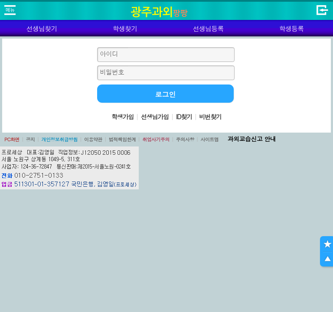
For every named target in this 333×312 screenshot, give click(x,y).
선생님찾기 (41, 28)
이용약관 (93, 139)
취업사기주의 (156, 139)
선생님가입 (155, 116)
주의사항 (185, 139)
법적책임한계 (122, 139)
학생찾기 (125, 28)
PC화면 (12, 139)
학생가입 (122, 116)
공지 (30, 139)
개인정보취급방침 (59, 139)
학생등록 (291, 28)
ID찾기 (184, 116)
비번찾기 (210, 116)
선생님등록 (208, 28)
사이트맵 (209, 139)
